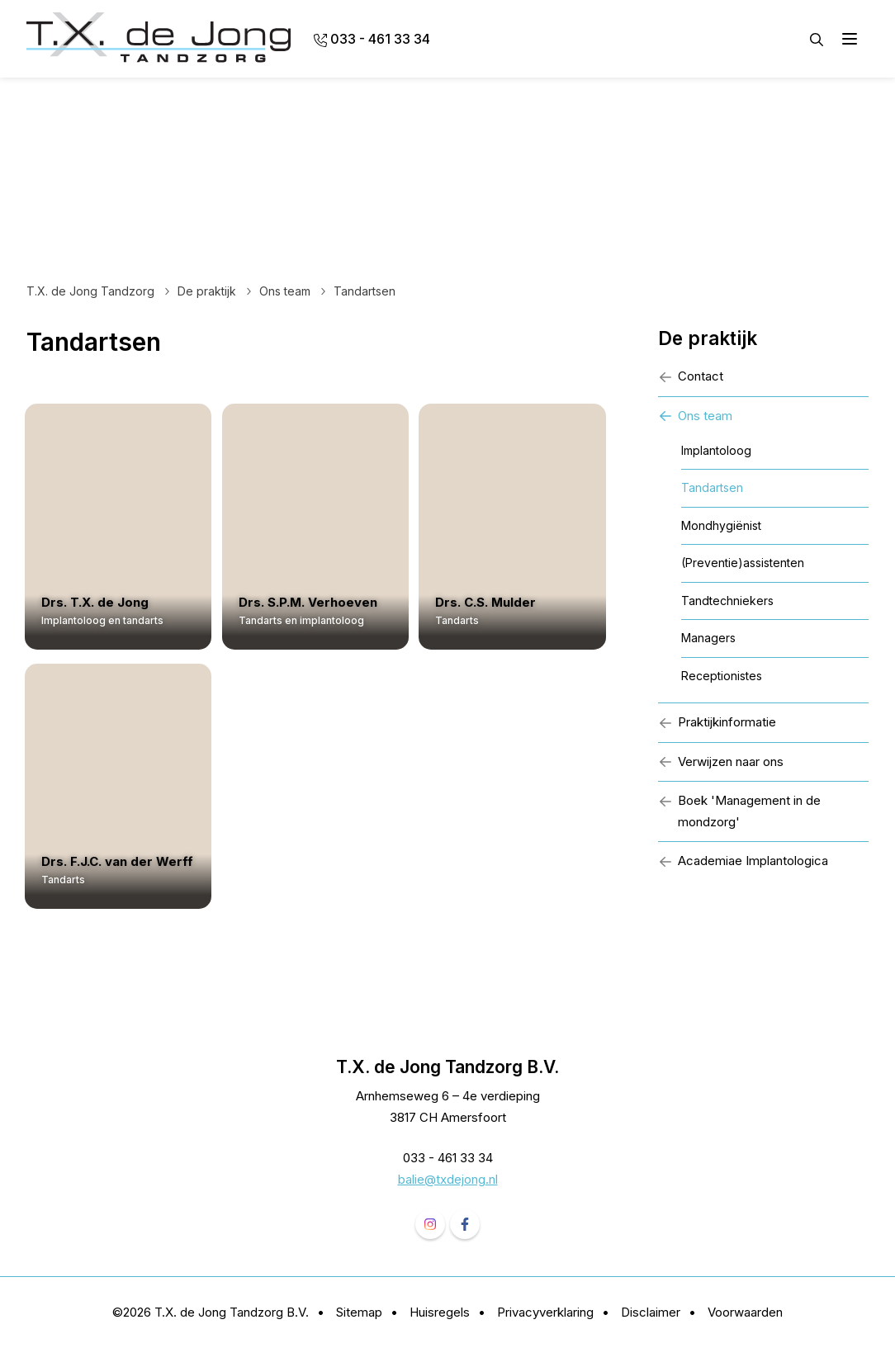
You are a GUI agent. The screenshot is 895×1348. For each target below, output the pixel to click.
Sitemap (359, 1312)
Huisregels (440, 1312)
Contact (690, 376)
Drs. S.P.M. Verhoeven (313, 602)
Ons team (284, 291)
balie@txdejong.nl (448, 1179)
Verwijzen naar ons (721, 761)
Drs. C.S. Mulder (496, 602)
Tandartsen (712, 487)
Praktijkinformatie (717, 722)
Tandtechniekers (727, 601)
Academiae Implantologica (743, 860)
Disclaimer (650, 1312)
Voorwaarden (745, 1312)
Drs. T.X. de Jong (96, 602)
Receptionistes (721, 676)
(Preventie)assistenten (742, 563)
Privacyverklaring (545, 1312)
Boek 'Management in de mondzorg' (739, 811)
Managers (708, 638)
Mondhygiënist (721, 525)
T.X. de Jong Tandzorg (90, 291)
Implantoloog (716, 450)
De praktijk (207, 291)
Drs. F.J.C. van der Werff (119, 861)
